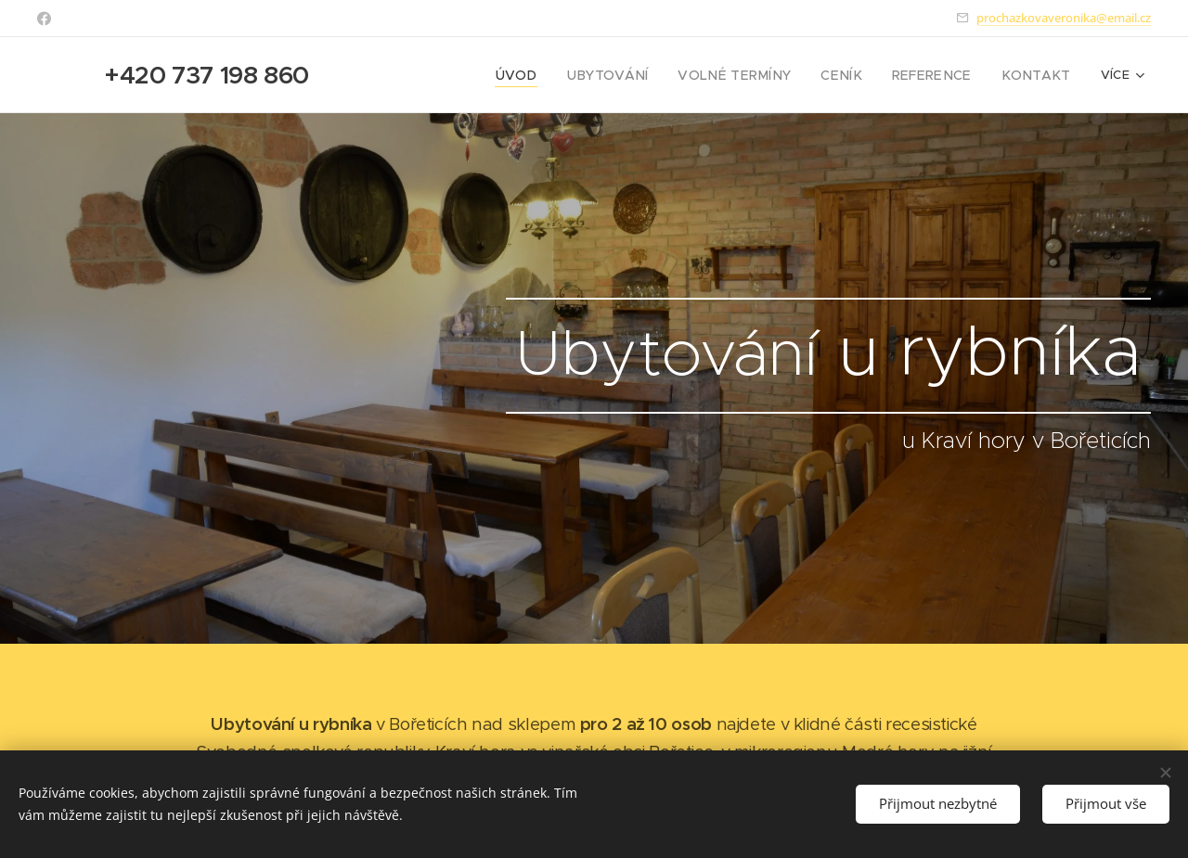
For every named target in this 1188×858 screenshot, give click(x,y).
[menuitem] (510, 75)
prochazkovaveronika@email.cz (1063, 17)
